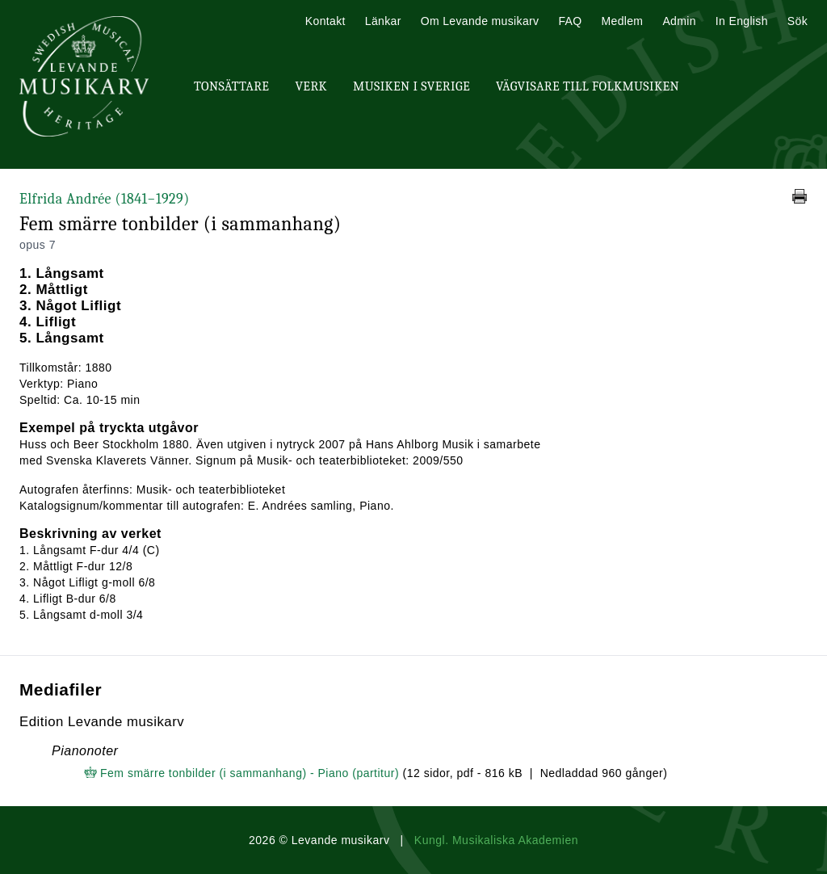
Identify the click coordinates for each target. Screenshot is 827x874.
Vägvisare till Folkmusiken (587, 86)
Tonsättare (231, 86)
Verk (311, 86)
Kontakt (325, 21)
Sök (797, 21)
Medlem (622, 21)
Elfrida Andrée (104, 199)
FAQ (569, 21)
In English (742, 21)
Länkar (383, 21)
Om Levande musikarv (480, 21)
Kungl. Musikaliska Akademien (496, 840)
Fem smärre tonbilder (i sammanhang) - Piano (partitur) (249, 773)
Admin (678, 21)
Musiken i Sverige (411, 86)
